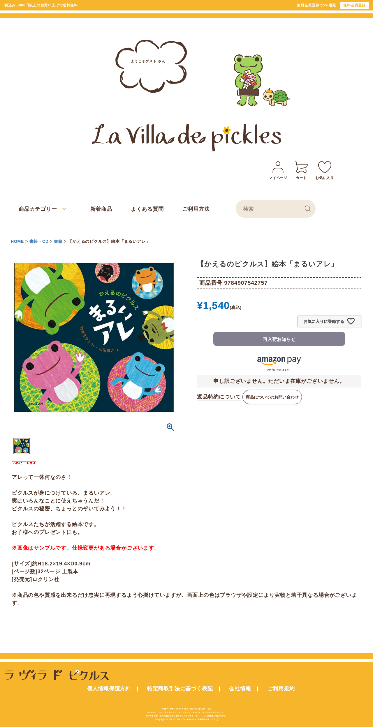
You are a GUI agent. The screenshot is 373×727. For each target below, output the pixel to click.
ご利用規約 (281, 688)
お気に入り (324, 169)
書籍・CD (39, 241)
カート (301, 169)
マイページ (278, 169)
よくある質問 (147, 209)
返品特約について (219, 397)
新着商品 (101, 209)
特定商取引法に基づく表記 (180, 688)
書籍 (58, 241)
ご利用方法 (196, 209)
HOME (17, 241)
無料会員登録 (354, 5)
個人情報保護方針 (109, 688)
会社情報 (240, 688)
